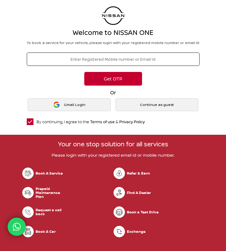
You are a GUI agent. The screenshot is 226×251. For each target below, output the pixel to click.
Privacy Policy (132, 121)
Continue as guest (157, 104)
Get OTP (113, 79)
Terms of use (102, 121)
